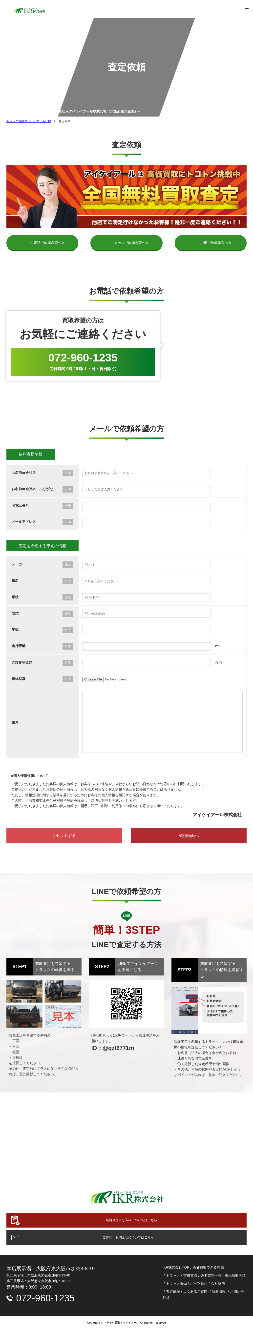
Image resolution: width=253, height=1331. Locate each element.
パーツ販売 (199, 1284)
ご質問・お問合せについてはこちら (126, 1238)
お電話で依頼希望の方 (47, 243)
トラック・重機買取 (181, 1276)
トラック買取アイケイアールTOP (28, 121)
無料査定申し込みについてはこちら (131, 1220)
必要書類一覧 (211, 1276)
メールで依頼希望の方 (131, 243)
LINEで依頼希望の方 (216, 243)
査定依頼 (173, 1292)
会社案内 (218, 1284)
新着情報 (219, 1292)
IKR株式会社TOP (176, 1269)
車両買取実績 (235, 1276)
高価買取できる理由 (208, 1269)
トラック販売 (176, 1284)
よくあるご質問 (195, 1292)
